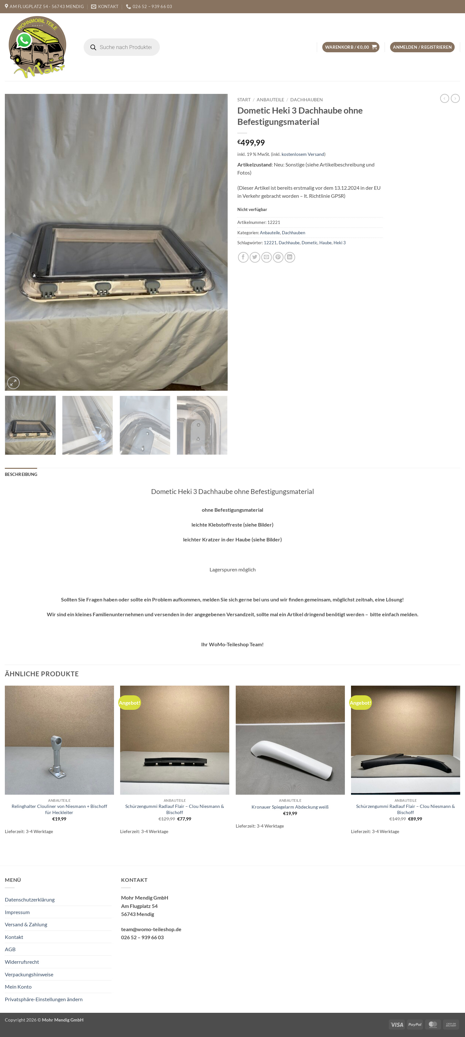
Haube (325, 242)
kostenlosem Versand (303, 154)
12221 (270, 242)
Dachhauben (306, 99)
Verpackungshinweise (29, 974)
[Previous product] (455, 98)
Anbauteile (270, 99)
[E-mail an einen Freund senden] (266, 257)
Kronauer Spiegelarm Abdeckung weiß (290, 807)
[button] (350, 47)
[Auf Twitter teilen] (255, 257)
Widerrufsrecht (22, 962)
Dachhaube (289, 242)
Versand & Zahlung (26, 924)
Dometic (309, 242)
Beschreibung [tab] (21, 474)
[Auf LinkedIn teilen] (289, 257)
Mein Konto (18, 986)
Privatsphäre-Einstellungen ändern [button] (44, 999)
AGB (10, 949)
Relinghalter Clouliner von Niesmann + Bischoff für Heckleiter (59, 809)
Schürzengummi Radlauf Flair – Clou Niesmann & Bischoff (174, 809)
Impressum (17, 912)
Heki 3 (340, 242)
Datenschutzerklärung (30, 899)
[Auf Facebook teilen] (243, 257)
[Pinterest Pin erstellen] (278, 257)
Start (244, 99)
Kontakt (14, 937)
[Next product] (444, 98)
